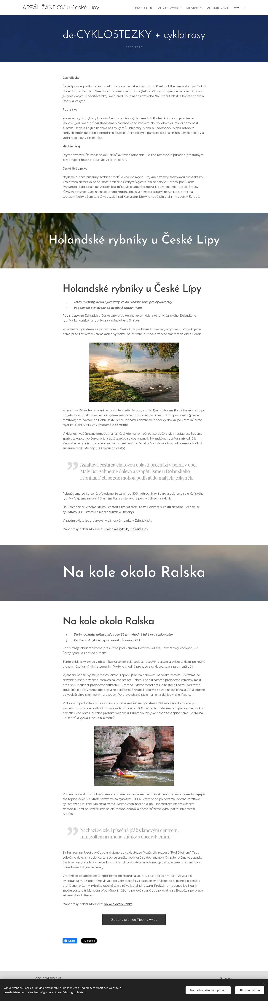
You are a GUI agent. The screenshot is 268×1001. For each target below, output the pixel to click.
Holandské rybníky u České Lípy (126, 529)
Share (69, 940)
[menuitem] (126, 7)
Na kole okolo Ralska (118, 904)
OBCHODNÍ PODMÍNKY (49, 978)
